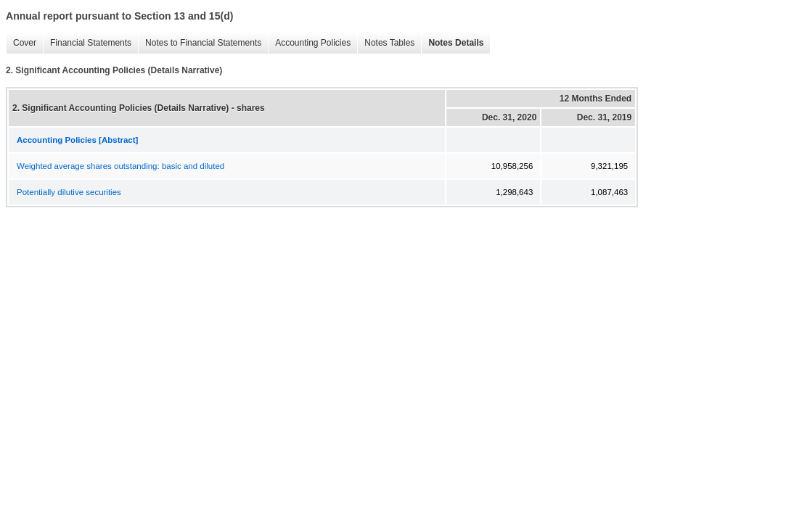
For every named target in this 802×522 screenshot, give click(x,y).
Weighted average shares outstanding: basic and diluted (120, 166)
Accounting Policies (309, 43)
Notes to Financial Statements (199, 43)
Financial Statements (87, 43)
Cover (21, 43)
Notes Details (452, 43)
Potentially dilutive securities (69, 192)
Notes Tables (385, 43)
